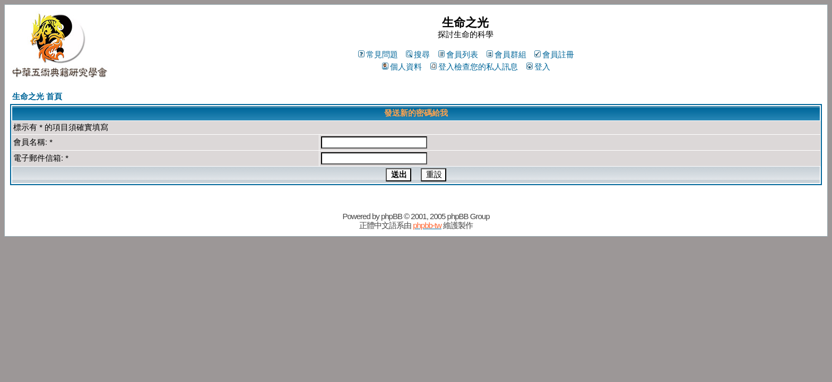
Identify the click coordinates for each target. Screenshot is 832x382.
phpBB (391, 216)
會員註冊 (554, 54)
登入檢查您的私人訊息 (474, 66)
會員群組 (506, 54)
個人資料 (402, 66)
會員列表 (458, 54)
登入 (538, 66)
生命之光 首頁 (37, 96)
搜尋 (418, 54)
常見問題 (378, 54)
